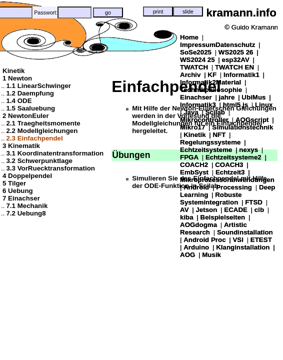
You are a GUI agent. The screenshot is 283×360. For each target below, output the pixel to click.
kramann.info (241, 12)
